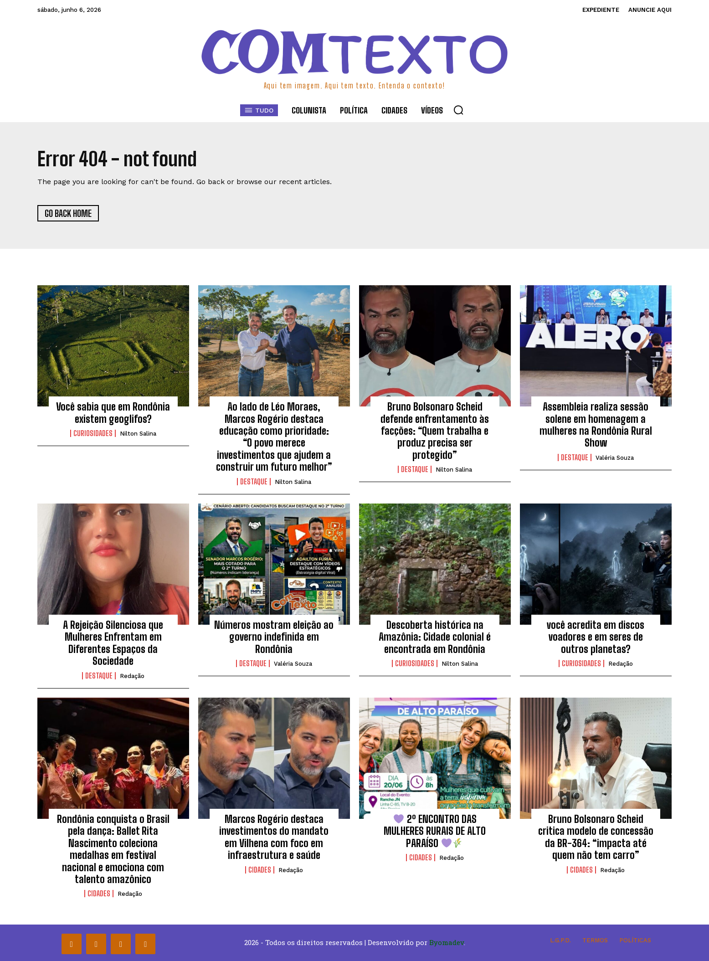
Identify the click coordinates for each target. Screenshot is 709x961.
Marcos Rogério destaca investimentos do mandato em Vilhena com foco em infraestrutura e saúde (274, 837)
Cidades (98, 893)
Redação (132, 676)
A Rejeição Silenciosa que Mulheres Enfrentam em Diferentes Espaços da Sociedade (113, 643)
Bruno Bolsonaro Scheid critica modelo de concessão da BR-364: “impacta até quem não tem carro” (595, 837)
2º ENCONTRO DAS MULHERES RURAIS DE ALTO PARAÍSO (435, 831)
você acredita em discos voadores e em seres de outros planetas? (595, 637)
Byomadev (446, 942)
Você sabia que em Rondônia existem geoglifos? (113, 413)
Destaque (253, 481)
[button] (458, 110)
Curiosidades (93, 433)
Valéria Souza (615, 457)
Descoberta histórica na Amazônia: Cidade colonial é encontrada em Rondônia (435, 637)
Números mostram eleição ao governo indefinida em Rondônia (274, 637)
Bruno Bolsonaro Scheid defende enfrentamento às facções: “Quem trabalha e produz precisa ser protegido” (434, 431)
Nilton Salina (138, 433)
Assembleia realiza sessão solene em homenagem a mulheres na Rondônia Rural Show (595, 425)
